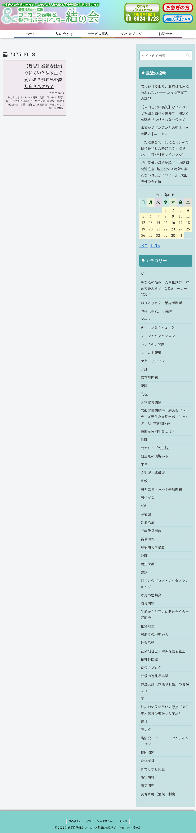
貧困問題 (147, 752)
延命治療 (147, 522)
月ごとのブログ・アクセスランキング (165, 583)
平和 (144, 505)
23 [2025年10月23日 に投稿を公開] (173, 228)
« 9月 (143, 245)
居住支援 (147, 497)
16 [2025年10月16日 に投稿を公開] (173, 222)
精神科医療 (149, 659)
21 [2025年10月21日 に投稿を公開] (158, 228)
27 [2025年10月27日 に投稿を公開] (151, 235)
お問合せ (122, 821)
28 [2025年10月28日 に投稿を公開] (158, 235)
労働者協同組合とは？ (158, 431)
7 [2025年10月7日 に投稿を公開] (158, 216)
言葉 (144, 721)
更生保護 (147, 563)
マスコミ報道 (151, 352)
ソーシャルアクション (158, 335)
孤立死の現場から (154, 455)
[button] (188, 55)
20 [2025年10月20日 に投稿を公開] (151, 228)
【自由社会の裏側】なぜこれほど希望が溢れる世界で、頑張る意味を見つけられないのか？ (165, 113)
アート (146, 319)
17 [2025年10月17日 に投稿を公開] (180, 222)
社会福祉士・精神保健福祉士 (163, 650)
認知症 (146, 729)
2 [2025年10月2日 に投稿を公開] (173, 209)
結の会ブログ (151, 667)
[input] (165, 55)
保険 (144, 385)
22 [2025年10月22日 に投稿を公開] (165, 228)
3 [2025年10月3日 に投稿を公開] (180, 209)
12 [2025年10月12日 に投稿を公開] (143, 222)
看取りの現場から (154, 634)
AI (143, 273)
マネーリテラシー (154, 360)
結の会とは (75, 821)
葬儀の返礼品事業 (154, 675)
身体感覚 (147, 760)
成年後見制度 (151, 530)
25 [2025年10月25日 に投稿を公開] (188, 228)
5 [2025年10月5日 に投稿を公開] (143, 216)
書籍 (144, 572)
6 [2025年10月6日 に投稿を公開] (151, 216)
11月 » (155, 245)
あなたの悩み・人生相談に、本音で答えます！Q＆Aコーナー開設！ (165, 288)
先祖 (144, 393)
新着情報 (147, 538)
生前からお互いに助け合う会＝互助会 (165, 614)
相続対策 (147, 626)
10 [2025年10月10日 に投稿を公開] (180, 216)
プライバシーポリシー (99, 821)
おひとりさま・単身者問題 (161, 302)
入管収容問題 (151, 402)
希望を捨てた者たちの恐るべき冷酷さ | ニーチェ (165, 130)
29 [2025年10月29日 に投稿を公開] (165, 235)
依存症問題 (149, 377)
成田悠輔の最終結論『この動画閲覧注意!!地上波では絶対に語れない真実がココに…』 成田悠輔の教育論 (165, 172)
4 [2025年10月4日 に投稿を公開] (188, 209)
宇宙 (144, 464)
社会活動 (147, 642)
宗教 (144, 480)
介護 (144, 369)
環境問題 (147, 603)
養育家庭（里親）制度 (158, 793)
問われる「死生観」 (156, 447)
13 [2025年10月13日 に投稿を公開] (151, 222)
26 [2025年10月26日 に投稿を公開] (143, 235)
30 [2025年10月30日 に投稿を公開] (173, 235)
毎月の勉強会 (151, 594)
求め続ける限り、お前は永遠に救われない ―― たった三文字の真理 (165, 92)
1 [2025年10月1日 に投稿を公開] (166, 209)
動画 (144, 439)
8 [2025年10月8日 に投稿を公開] (166, 216)
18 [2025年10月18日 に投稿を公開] (188, 222)
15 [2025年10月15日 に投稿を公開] (165, 222)
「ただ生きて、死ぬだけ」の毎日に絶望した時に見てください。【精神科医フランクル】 (165, 148)
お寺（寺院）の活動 (156, 310)
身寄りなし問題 (153, 768)
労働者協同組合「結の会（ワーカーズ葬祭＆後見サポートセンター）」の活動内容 (165, 416)
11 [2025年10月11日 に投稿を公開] (188, 216)
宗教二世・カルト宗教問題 (161, 489)
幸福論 (146, 514)
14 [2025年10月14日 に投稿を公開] (158, 222)
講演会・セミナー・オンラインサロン (165, 740)
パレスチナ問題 (153, 344)
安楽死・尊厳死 (153, 472)
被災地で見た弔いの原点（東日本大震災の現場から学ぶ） (165, 709)
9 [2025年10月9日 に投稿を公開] (173, 216)
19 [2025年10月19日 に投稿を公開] (143, 228)
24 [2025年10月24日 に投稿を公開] (180, 228)
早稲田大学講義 (153, 547)
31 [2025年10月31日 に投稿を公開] (180, 235)
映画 (144, 555)
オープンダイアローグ (157, 327)
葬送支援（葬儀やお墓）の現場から (165, 687)
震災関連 (147, 785)
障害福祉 (147, 777)
